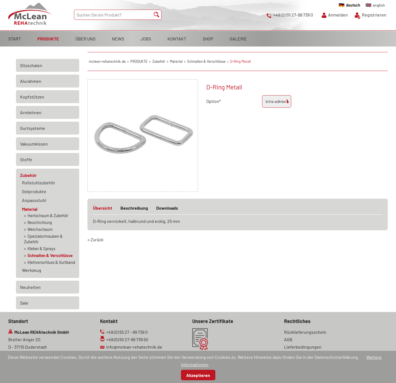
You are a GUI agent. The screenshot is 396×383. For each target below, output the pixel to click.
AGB (288, 339)
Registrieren (374, 14)
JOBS (146, 38)
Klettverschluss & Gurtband (51, 262)
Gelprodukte (34, 191)
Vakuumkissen (34, 143)
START (14, 38)
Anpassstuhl (34, 200)
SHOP (208, 38)
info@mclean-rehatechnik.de (134, 346)
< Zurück (95, 239)
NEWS (118, 38)
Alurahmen (30, 81)
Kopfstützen (32, 96)
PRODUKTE (48, 38)
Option (216, 100)
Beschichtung (40, 222)
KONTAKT (176, 38)
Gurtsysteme (32, 128)
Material (29, 209)
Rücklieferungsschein (305, 332)
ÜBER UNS (85, 38)
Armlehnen (31, 112)
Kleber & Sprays (41, 248)
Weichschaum (40, 229)
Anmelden (338, 14)
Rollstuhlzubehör (38, 182)
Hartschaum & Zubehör (48, 215)
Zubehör (28, 175)
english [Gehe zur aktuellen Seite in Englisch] (379, 5)
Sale (24, 302)
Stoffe (26, 159)
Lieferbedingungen (302, 346)
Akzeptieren (198, 375)
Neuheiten (30, 287)
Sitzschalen (31, 65)
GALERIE (238, 38)
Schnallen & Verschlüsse (50, 255)
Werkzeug (31, 270)
